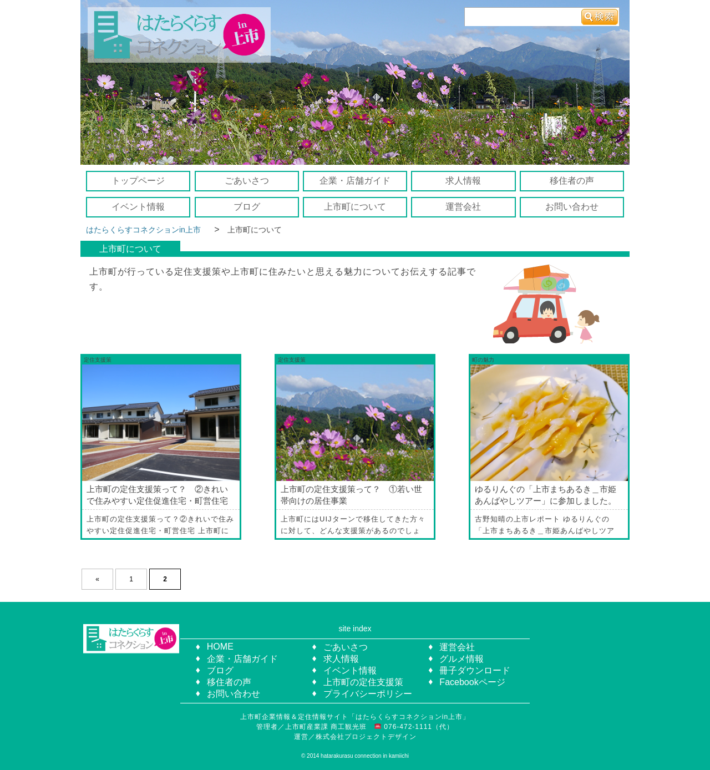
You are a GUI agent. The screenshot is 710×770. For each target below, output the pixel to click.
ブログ (247, 206)
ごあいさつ (247, 180)
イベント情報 (138, 206)
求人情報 (463, 180)
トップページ (138, 180)
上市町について (355, 206)
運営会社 (463, 206)
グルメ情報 (461, 658)
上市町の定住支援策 (363, 682)
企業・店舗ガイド (355, 180)
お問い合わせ (572, 206)
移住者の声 (572, 180)
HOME (220, 646)
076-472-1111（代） (417, 727)
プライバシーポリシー (367, 693)
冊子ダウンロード (474, 670)
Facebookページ (472, 682)
